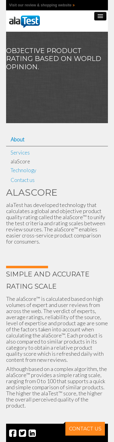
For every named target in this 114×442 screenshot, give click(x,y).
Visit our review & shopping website (40, 5)
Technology (23, 170)
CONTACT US (83, 427)
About (17, 139)
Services (20, 152)
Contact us (23, 180)
